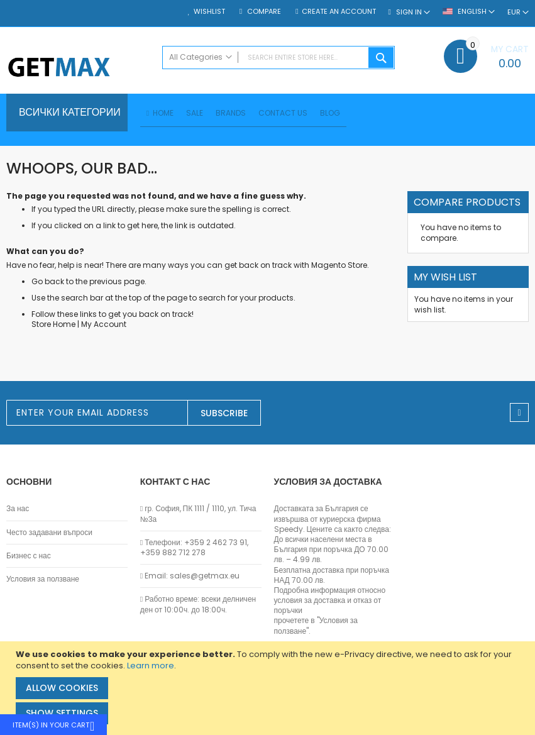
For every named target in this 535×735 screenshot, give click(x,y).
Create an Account (339, 11)
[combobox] (278, 58)
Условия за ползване (42, 579)
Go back (47, 283)
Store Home (53, 326)
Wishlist (209, 11)
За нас (17, 509)
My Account (103, 326)
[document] (269, 688)
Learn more (150, 665)
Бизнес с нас (28, 556)
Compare (263, 11)
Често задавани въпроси (49, 533)
